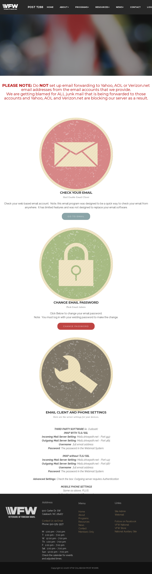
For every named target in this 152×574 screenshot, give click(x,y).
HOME (50, 7)
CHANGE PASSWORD (76, 329)
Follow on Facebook (125, 533)
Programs (83, 531)
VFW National (122, 536)
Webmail (119, 526)
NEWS (119, 7)
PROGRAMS (81, 7)
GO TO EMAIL (76, 219)
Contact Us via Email (52, 530)
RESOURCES (101, 7)
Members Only (86, 544)
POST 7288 (35, 7)
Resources (84, 534)
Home (81, 524)
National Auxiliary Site (126, 543)
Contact (82, 541)
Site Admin (120, 522)
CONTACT (135, 7)
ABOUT (63, 7)
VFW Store (120, 539)
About (81, 527)
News (81, 537)
